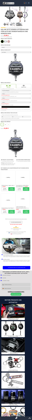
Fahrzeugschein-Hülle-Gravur (13, 319)
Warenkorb (8, 417)
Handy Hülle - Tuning (13, 404)
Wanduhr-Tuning (13, 353)
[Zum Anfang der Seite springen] (30, 418)
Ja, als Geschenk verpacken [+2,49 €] (23, 161)
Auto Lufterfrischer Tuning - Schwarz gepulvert (13, 336)
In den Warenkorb (16, 222)
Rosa (8, 41)
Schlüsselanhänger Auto (13, 370)
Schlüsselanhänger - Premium (13, 387)
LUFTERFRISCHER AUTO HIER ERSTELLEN (16, 267)
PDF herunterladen (16, 294)
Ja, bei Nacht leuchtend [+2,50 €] (7, 161)
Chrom (5, 41)
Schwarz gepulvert (2, 41)
